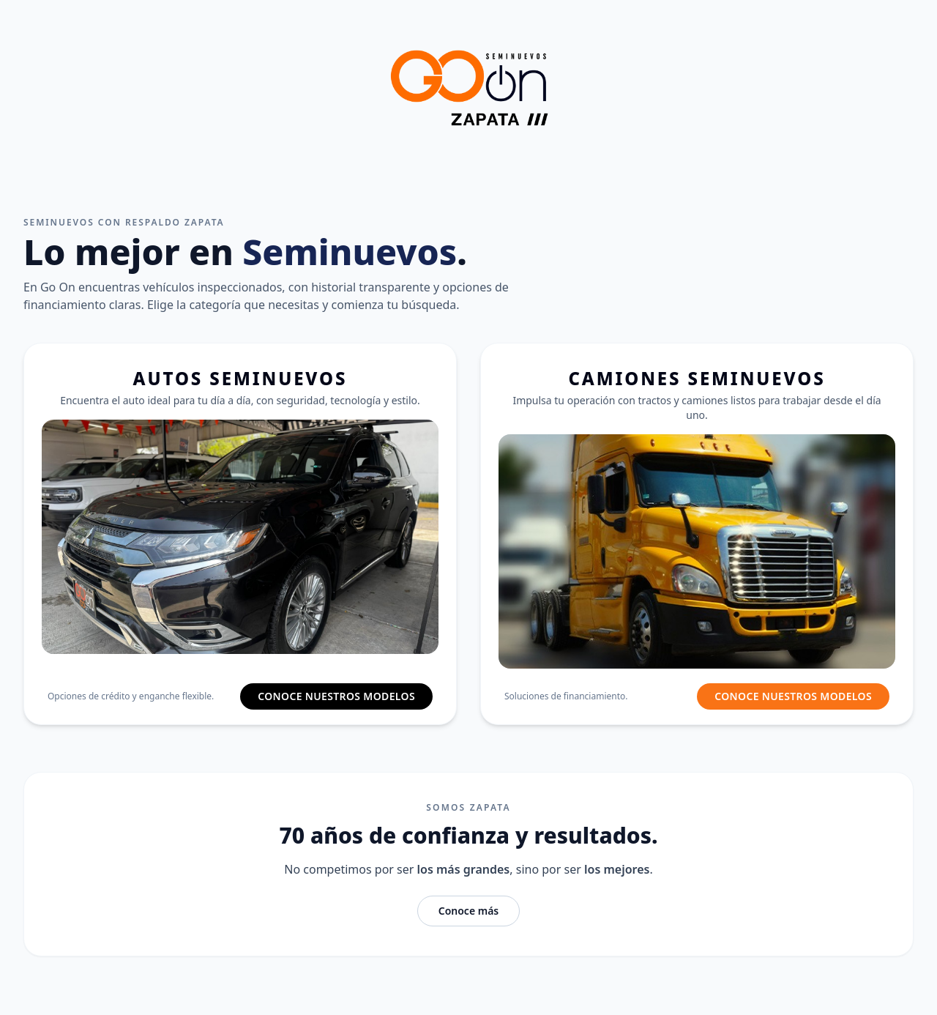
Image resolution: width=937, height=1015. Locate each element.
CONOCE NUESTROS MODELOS (336, 696)
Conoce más (468, 911)
